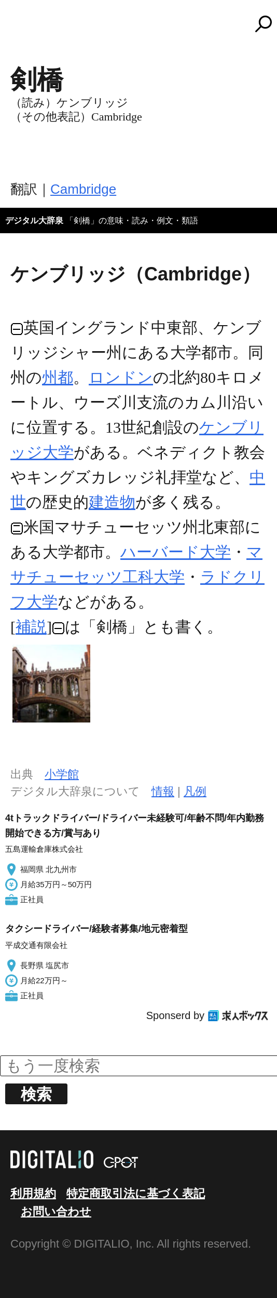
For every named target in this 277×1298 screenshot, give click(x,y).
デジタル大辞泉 (34, 220)
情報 (162, 791)
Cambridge (83, 189)
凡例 (195, 791)
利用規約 (33, 1193)
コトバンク (143, 24)
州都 (57, 377)
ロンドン (121, 377)
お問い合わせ (56, 1211)
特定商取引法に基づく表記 (135, 1193)
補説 (31, 626)
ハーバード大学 (175, 551)
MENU (26, 28)
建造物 (112, 502)
